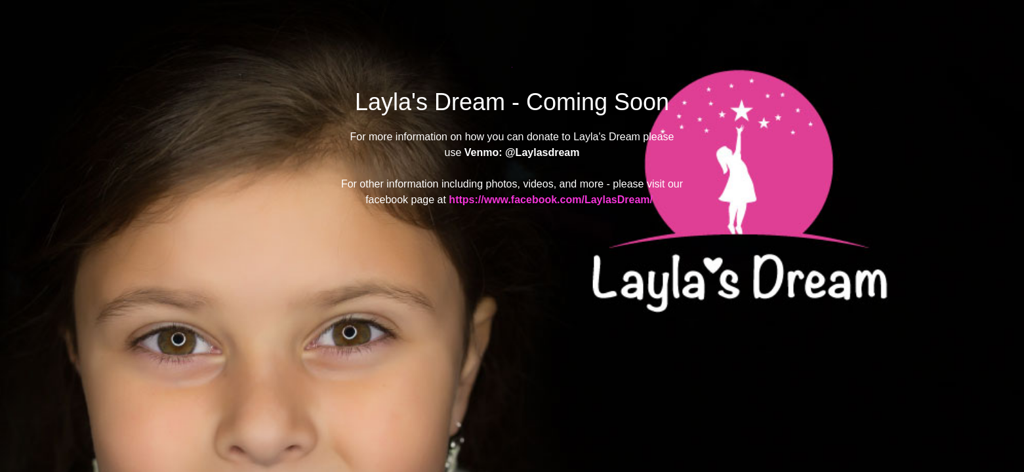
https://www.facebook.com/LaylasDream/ (551, 199)
